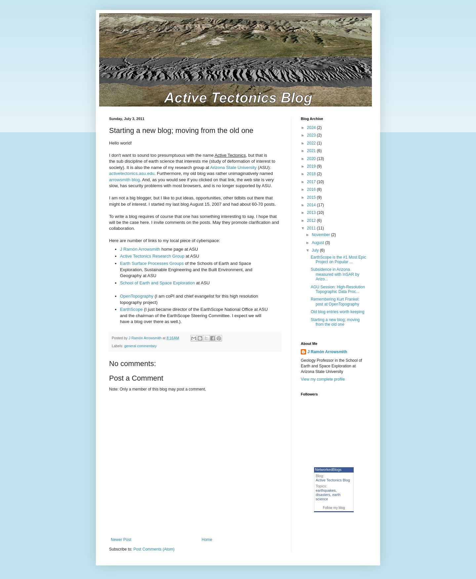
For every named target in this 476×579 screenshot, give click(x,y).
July (316, 250)
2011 (312, 228)
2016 (312, 189)
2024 (312, 127)
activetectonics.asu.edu (131, 173)
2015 (312, 197)
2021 (312, 150)
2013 (312, 212)
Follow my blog (334, 508)
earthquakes (326, 490)
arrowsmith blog (124, 179)
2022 (312, 143)
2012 (312, 220)
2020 (312, 158)
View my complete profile (323, 379)
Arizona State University (233, 167)
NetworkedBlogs (328, 470)
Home (207, 539)
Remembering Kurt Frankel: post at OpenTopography (335, 301)
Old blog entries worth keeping (337, 312)
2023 (312, 135)
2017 (312, 182)
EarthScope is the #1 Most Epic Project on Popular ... (338, 259)
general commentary (140, 346)
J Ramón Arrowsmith (140, 249)
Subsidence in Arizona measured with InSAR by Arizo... (335, 274)
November (321, 234)
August (318, 242)
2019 (312, 166)
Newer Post (121, 539)
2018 (312, 174)
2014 (312, 205)
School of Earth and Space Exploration (157, 282)
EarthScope (132, 309)
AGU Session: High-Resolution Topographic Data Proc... (338, 289)
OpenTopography (136, 296)
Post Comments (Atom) (154, 549)
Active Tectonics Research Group (152, 256)
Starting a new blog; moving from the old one (335, 322)
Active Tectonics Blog (333, 480)
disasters (323, 495)
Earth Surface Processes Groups (152, 263)
